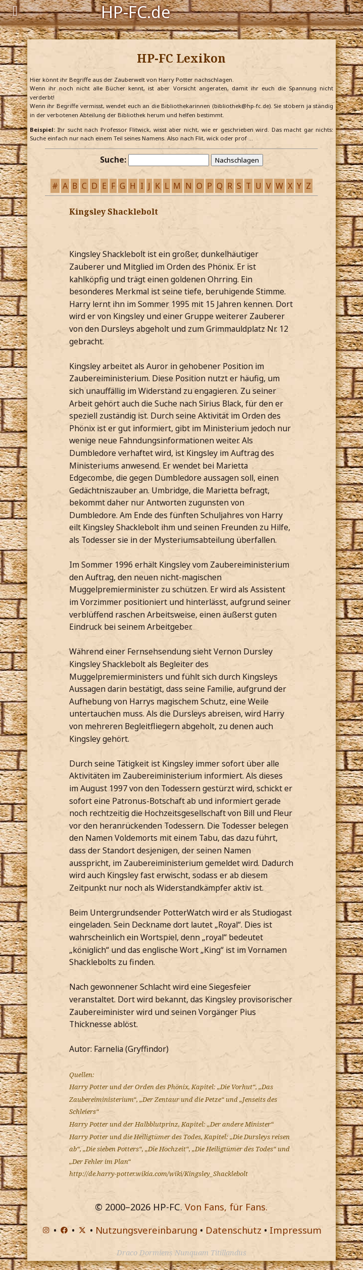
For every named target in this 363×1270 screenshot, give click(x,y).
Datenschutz (233, 1230)
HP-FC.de (136, 11)
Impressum (296, 1230)
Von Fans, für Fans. (226, 1206)
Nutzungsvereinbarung (146, 1230)
